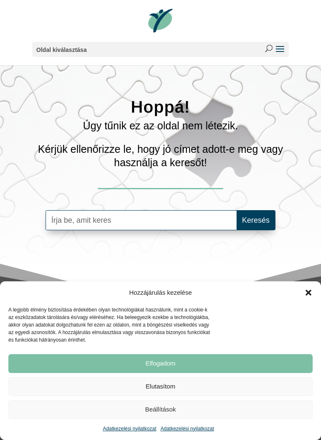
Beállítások (160, 409)
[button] (308, 292)
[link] (160, 20)
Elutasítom (161, 386)
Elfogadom (160, 363)
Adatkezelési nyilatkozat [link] (129, 429)
